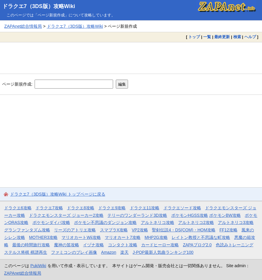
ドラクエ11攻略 (144, 207)
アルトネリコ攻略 (157, 222)
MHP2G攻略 (155, 237)
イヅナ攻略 (93, 244)
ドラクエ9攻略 (112, 207)
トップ (194, 37)
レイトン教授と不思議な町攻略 (201, 237)
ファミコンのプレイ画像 (74, 252)
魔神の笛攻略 (66, 244)
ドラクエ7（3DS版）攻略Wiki (38, 6)
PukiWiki (38, 265)
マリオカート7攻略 (123, 237)
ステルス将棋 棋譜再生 (25, 252)
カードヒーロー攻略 (160, 244)
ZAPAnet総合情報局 (23, 26)
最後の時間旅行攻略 (31, 244)
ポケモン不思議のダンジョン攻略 (105, 222)
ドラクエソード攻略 (182, 207)
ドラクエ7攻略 (49, 207)
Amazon (108, 252)
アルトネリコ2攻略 (196, 222)
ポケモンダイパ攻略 (51, 222)
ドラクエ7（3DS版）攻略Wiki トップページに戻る (57, 194)
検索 (237, 37)
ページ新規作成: (17, 84)
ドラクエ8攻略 (80, 207)
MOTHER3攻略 (43, 237)
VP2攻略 (140, 230)
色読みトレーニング (234, 244)
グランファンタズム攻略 (27, 230)
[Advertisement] (131, 57)
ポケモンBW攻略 (225, 215)
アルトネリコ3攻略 (236, 222)
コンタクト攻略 (122, 244)
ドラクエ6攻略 (18, 207)
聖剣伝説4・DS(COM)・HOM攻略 (183, 230)
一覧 (207, 37)
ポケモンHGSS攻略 (189, 215)
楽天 (124, 252)
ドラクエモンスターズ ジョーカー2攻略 (66, 215)
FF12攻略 (228, 230)
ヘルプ (250, 37)
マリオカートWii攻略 (81, 237)
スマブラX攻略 (114, 230)
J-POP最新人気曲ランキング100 (162, 252)
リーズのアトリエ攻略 (75, 230)
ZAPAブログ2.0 (197, 244)
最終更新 (222, 37)
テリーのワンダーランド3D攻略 (137, 215)
